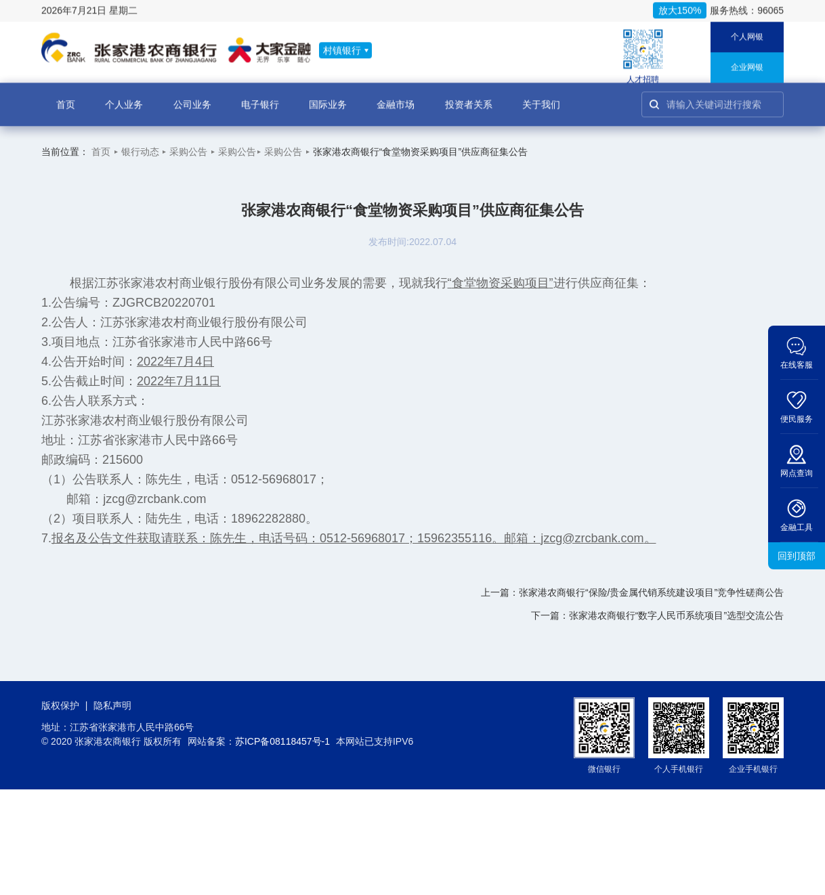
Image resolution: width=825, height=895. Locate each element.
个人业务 (124, 98)
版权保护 (60, 705)
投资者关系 (468, 98)
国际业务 (328, 98)
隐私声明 (112, 705)
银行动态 (140, 151)
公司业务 (192, 98)
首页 (65, 98)
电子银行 (260, 98)
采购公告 (188, 151)
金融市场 (396, 98)
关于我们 (541, 98)
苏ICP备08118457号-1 (282, 741)
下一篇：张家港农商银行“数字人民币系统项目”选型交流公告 (657, 615)
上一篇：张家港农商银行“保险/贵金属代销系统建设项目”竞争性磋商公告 (632, 592)
